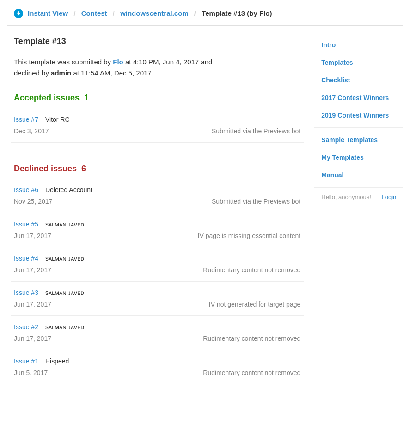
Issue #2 (26, 327)
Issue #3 (26, 292)
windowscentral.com (154, 13)
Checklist (335, 80)
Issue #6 (26, 190)
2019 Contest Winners (355, 115)
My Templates (342, 157)
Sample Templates (349, 140)
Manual (332, 175)
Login (388, 197)
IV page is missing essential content (249, 235)
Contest (94, 13)
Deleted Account (68, 190)
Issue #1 (26, 361)
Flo (118, 62)
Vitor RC (57, 119)
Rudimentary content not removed (251, 270)
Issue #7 (26, 119)
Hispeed (57, 361)
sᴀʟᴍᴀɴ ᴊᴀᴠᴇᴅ (64, 224)
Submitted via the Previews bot (256, 131)
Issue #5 (26, 224)
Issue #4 (26, 258)
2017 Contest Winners (355, 97)
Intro (328, 45)
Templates (337, 62)
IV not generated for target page (254, 304)
